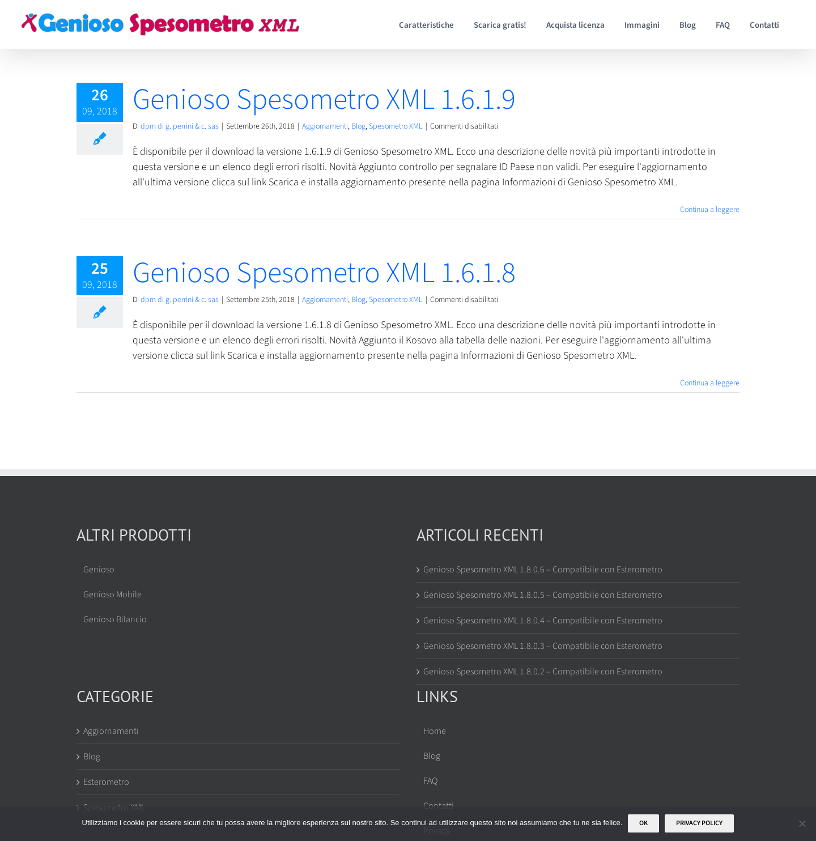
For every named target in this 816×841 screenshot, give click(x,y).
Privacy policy (699, 823)
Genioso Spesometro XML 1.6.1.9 (324, 100)
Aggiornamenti (325, 126)
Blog (358, 126)
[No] (802, 823)
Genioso (98, 569)
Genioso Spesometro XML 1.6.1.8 (324, 273)
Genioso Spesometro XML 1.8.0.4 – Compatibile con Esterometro (542, 620)
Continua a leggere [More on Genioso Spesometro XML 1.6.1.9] (710, 209)
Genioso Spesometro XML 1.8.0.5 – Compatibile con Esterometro (542, 595)
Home (434, 731)
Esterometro (106, 782)
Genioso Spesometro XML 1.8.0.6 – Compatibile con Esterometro (542, 569)
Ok (643, 823)
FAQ (430, 781)
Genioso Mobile (112, 594)
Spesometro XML (396, 126)
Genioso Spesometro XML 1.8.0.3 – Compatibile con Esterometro (542, 646)
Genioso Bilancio (115, 619)
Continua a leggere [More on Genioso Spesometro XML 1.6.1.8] (710, 383)
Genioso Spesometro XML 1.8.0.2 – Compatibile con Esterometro (542, 671)
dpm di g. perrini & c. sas (180, 126)
